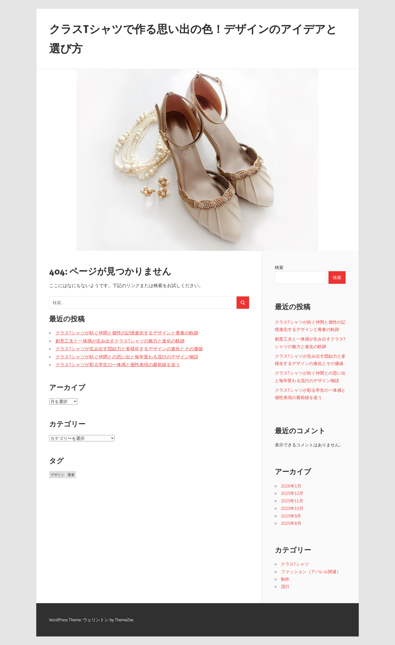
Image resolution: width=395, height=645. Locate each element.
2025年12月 (292, 493)
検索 (279, 267)
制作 (285, 579)
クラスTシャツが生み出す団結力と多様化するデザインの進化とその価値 (129, 349)
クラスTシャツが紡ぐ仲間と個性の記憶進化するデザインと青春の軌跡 (126, 333)
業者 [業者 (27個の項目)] (71, 475)
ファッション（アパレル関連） (311, 571)
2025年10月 (292, 508)
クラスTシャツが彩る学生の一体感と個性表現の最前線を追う (117, 364)
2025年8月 (291, 523)
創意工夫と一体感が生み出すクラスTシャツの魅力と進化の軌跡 (120, 341)
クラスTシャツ (295, 564)
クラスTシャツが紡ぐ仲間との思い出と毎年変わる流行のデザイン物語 (126, 357)
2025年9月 (291, 515)
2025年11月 (292, 500)
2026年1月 (291, 485)
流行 (285, 586)
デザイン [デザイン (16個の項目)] (57, 475)
